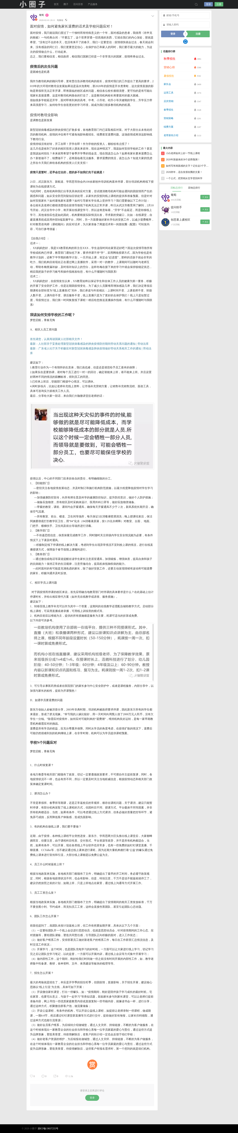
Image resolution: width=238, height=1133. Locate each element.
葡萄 (41, 15)
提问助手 (176, 207)
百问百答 (78, 4)
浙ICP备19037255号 (48, 1128)
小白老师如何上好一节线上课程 (180, 153)
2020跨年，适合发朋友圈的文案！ (181, 172)
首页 (56, 4)
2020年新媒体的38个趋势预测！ (180, 159)
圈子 (66, 4)
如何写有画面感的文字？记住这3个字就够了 (185, 166)
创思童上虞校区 (180, 219)
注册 (218, 4)
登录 (208, 4)
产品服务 (93, 4)
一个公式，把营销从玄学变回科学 (181, 178)
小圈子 (32, 4)
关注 (205, 197)
